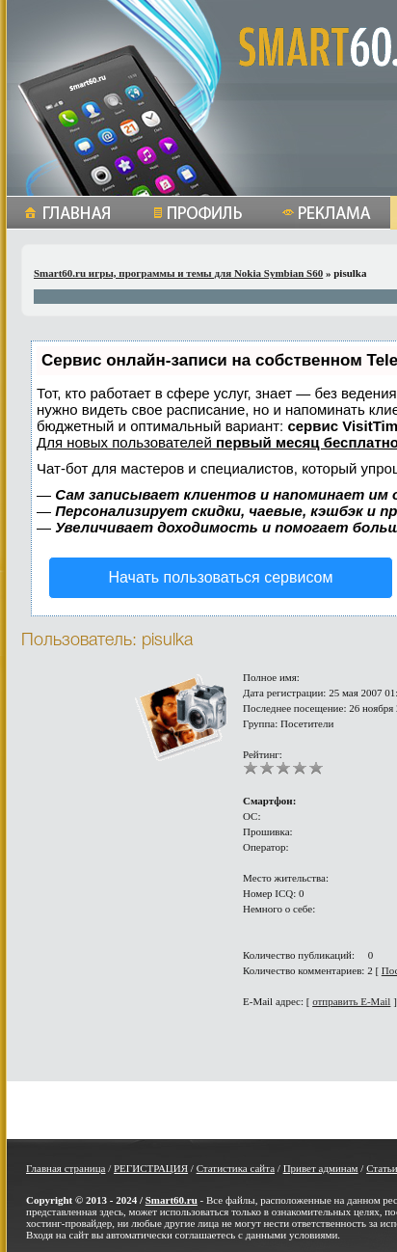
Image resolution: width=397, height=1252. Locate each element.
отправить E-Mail (351, 1001)
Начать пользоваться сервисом (221, 577)
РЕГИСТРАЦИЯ (151, 1168)
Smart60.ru (172, 1200)
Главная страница (65, 1168)
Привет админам (320, 1168)
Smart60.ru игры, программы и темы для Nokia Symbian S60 (178, 273)
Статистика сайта (236, 1168)
